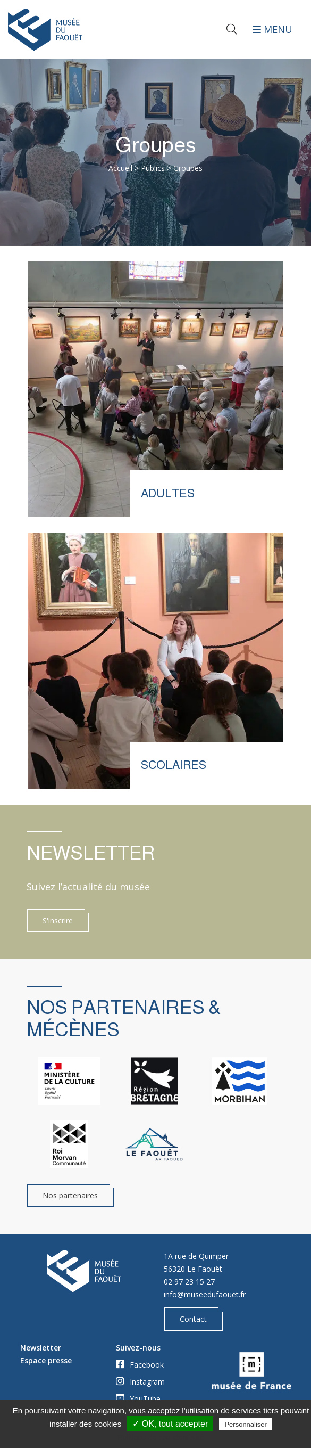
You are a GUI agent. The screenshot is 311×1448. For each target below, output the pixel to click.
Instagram (140, 1381)
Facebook (140, 1364)
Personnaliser (245, 1424)
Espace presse (46, 1360)
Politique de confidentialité (160, 1437)
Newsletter (40, 1348)
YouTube (138, 1398)
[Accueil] (78, 29)
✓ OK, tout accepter (170, 1423)
